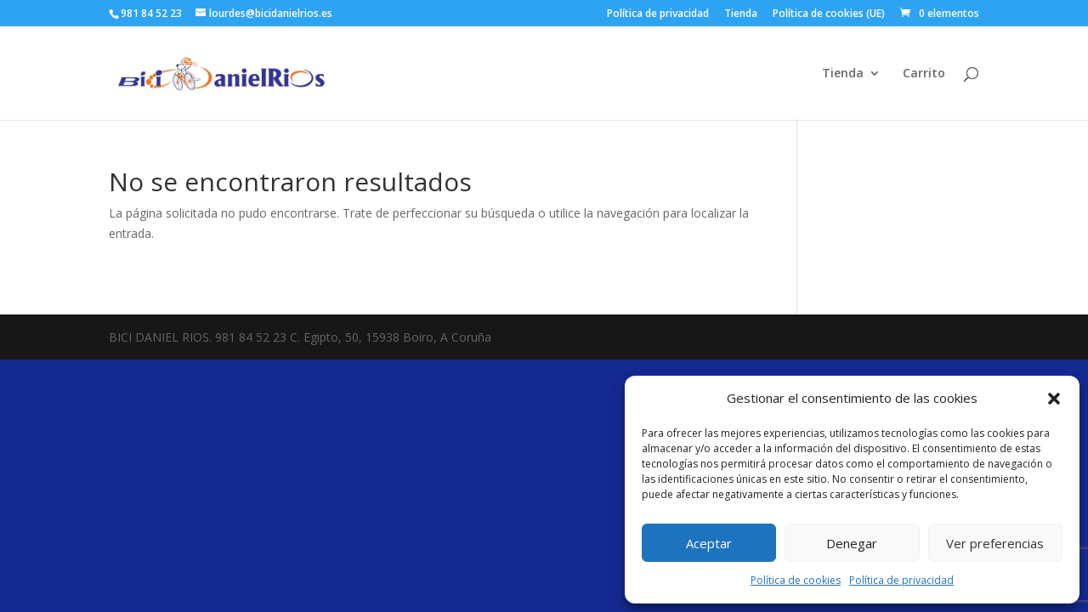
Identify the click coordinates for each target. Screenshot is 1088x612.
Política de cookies (796, 580)
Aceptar (709, 543)
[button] (1054, 398)
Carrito (924, 74)
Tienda (740, 14)
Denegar (851, 543)
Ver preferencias (995, 543)
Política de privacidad (901, 580)
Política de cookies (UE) (829, 14)
